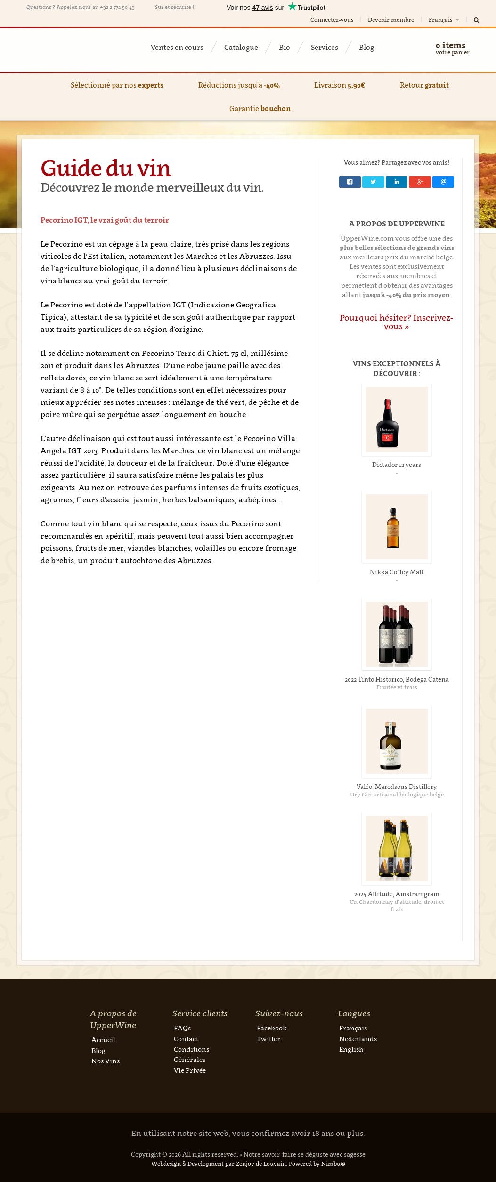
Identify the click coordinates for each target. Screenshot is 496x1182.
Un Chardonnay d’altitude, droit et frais (397, 905)
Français (445, 19)
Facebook (272, 1028)
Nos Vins (105, 1061)
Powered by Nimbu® (317, 1163)
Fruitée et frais (396, 687)
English (351, 1049)
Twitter (268, 1039)
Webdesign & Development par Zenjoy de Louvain (218, 1163)
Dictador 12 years (396, 464)
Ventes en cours (177, 47)
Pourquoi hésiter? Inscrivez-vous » (397, 322)
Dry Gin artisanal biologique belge (397, 794)
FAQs (182, 1028)
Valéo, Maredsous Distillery (397, 786)
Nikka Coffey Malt (396, 572)
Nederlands (358, 1039)
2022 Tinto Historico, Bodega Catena (397, 679)
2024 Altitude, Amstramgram (396, 894)
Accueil (103, 1040)
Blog (366, 47)
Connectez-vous (331, 19)
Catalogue (241, 47)
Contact (186, 1039)
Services (324, 47)
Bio (284, 47)
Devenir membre (391, 19)
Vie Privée (190, 1070)
